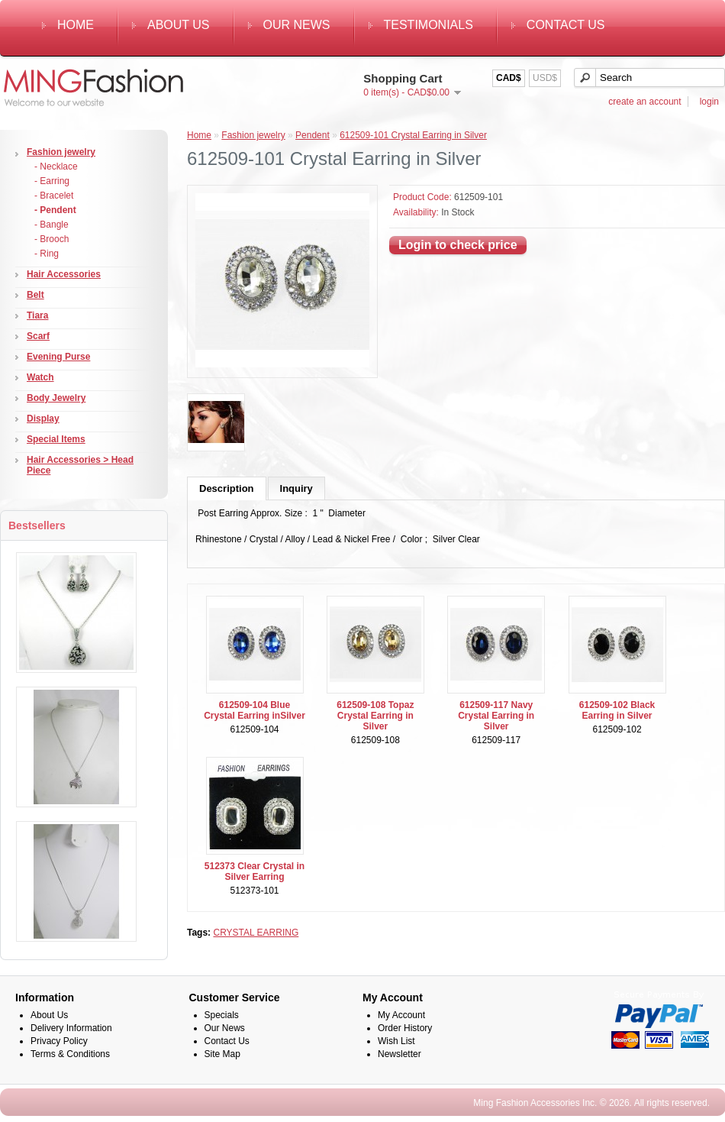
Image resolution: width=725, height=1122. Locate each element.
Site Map (222, 1054)
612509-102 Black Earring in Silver (617, 710)
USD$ (545, 78)
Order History (405, 1028)
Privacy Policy (59, 1041)
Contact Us (566, 24)
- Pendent (55, 210)
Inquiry (296, 488)
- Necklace (56, 166)
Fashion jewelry (61, 152)
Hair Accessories (64, 274)
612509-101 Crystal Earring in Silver (413, 135)
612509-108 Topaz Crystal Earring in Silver (375, 716)
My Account (401, 1015)
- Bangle (51, 224)
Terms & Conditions (70, 1054)
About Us (178, 24)
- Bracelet (53, 195)
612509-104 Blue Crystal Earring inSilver (254, 710)
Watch (40, 377)
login (709, 101)
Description (226, 488)
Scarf (38, 336)
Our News (296, 24)
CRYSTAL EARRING (255, 932)
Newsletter (399, 1054)
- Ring (46, 253)
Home (75, 24)
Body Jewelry (56, 398)
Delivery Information (71, 1028)
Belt (35, 294)
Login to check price (457, 244)
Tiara (37, 315)
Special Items (56, 439)
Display (43, 418)
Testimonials (428, 24)
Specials (222, 1015)
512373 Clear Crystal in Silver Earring (254, 871)
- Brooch (51, 239)
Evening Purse (58, 356)
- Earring (51, 181)
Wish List (396, 1041)
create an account (644, 101)
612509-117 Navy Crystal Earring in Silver (496, 716)
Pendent (312, 135)
